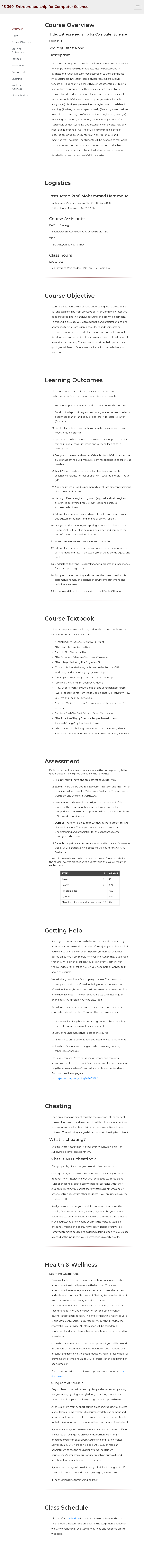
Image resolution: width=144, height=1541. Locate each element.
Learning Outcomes (17, 50)
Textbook (17, 58)
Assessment (18, 65)
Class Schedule (20, 95)
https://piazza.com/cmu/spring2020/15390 (74, 1078)
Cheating (17, 78)
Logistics (16, 35)
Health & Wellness (17, 87)
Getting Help (19, 72)
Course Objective (21, 42)
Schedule (74, 1518)
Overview (17, 28)
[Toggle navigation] (138, 7)
